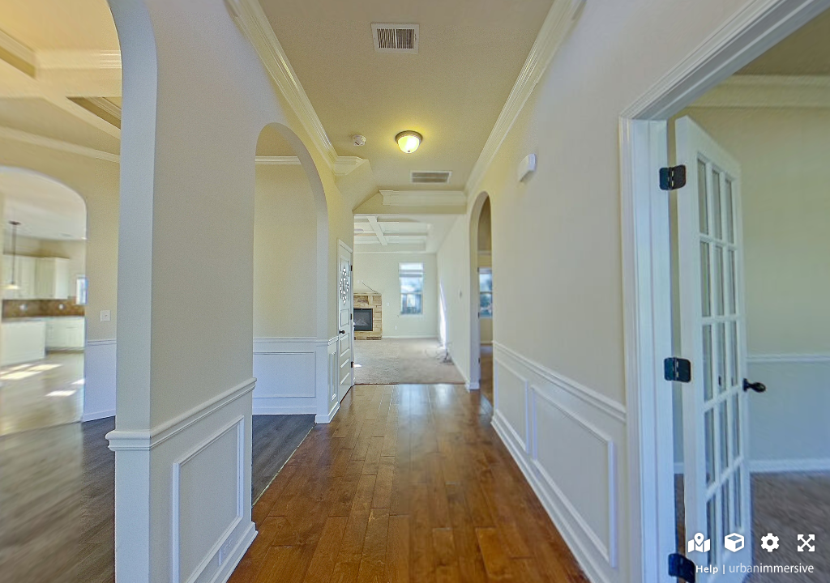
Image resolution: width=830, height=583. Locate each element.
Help (707, 569)
